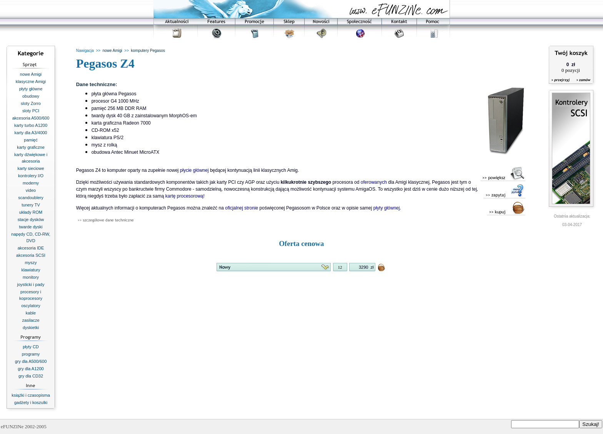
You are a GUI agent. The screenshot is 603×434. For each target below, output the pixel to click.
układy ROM (31, 212)
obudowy (30, 96)
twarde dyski (30, 226)
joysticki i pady (31, 284)
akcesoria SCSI (30, 255)
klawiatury (31, 270)
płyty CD (31, 346)
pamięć (30, 140)
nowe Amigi (31, 74)
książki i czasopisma (31, 395)
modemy (31, 183)
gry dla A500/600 (31, 361)
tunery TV (31, 205)
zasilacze (30, 320)
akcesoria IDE (31, 248)
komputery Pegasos (148, 50)
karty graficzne (31, 147)
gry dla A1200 (30, 368)
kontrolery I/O (30, 175)
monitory (31, 277)
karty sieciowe (30, 168)
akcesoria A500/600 (31, 118)
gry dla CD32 (30, 376)
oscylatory (30, 305)
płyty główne (31, 88)
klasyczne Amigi (31, 81)
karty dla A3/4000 (30, 132)
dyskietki (31, 327)
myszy (31, 262)
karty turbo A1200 (30, 125)
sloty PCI (30, 110)
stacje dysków (31, 219)
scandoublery (30, 197)
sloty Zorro (31, 103)
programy (31, 354)
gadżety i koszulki (30, 402)
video (31, 190)
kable (31, 313)
